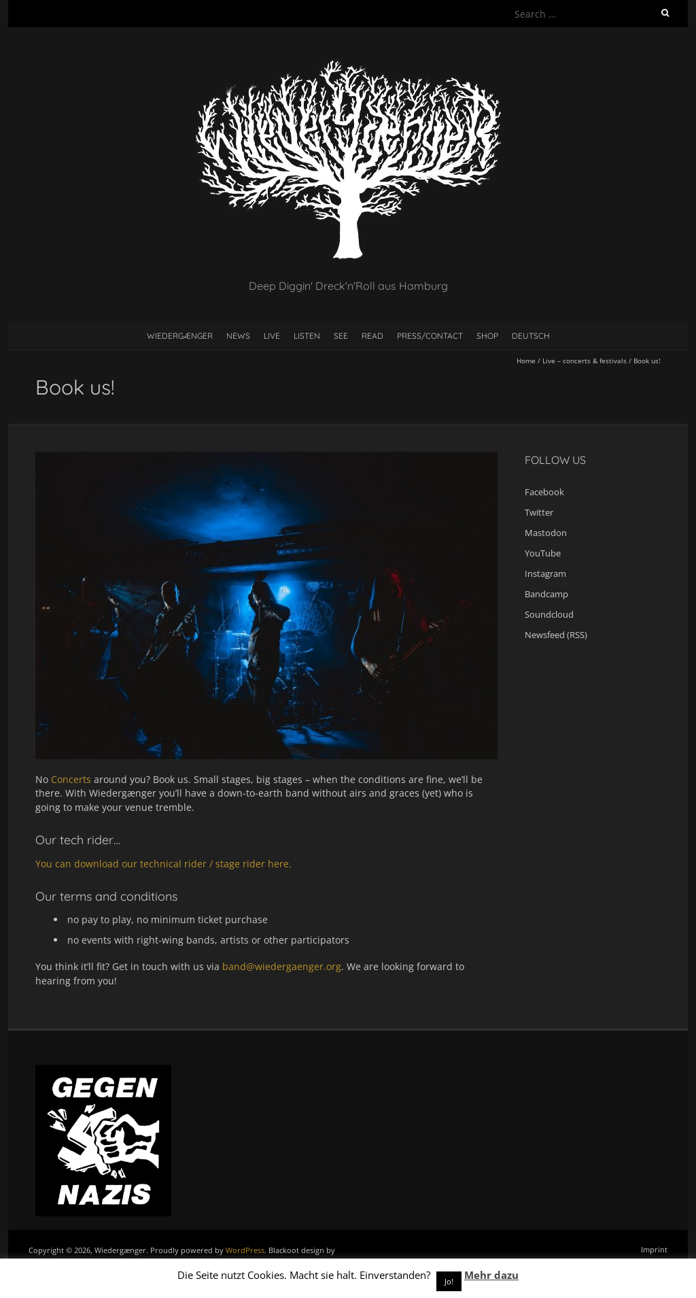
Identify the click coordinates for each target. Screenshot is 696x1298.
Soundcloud (549, 614)
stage (229, 863)
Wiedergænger (180, 336)
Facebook (544, 492)
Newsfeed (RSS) (556, 635)
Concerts (72, 779)
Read (372, 336)
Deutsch (531, 336)
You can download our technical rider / (125, 863)
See (341, 336)
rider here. (267, 863)
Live (272, 336)
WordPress (245, 1250)
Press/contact (430, 336)
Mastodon (546, 533)
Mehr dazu (491, 1275)
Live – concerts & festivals (584, 360)
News (238, 336)
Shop (487, 336)
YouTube (543, 553)
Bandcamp (546, 594)
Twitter (539, 512)
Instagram (545, 573)
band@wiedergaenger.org (281, 966)
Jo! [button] (449, 1281)
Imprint (654, 1249)
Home (526, 360)
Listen (307, 336)
